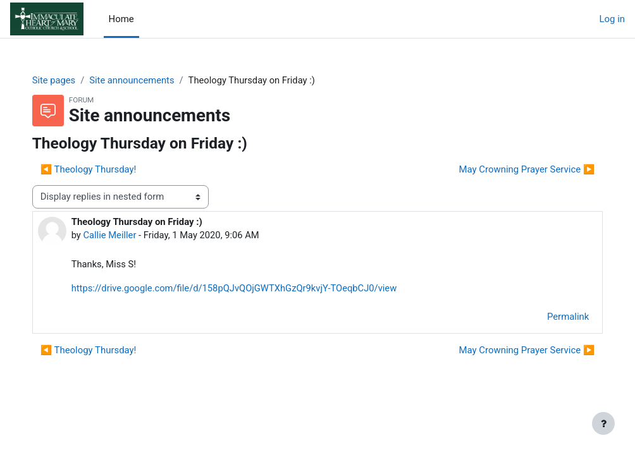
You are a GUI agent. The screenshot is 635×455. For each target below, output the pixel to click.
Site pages (67, 80)
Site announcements (146, 80)
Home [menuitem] (121, 19)
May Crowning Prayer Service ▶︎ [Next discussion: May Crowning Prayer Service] (514, 169)
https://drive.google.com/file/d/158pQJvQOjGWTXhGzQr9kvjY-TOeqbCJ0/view (249, 288)
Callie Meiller (123, 235)
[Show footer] (603, 423)
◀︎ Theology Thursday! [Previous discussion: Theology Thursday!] (101, 169)
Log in (612, 19)
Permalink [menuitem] (555, 317)
